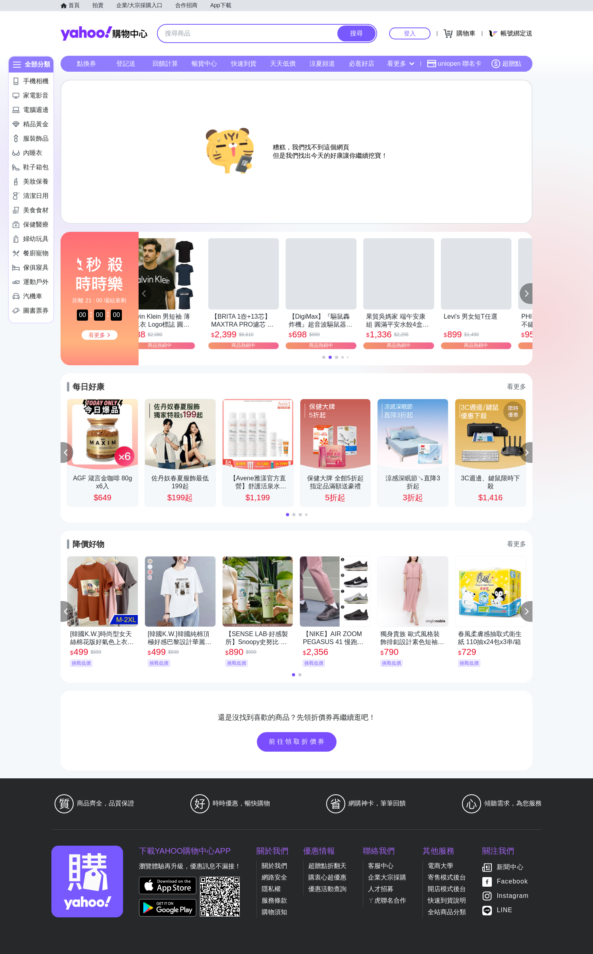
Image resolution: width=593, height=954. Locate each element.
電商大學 (440, 865)
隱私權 (271, 888)
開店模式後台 (447, 888)
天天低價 (283, 63)
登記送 (125, 63)
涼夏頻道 (322, 63)
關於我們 (274, 865)
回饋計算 (165, 63)
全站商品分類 (447, 912)
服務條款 (274, 900)
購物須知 (274, 912)
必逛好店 (361, 63)
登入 (410, 33)
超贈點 (506, 64)
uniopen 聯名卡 (454, 64)
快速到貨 (243, 63)
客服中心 (380, 865)
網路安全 (274, 877)
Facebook (512, 881)
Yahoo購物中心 (104, 33)
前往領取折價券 (297, 741)
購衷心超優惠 (327, 877)
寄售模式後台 (447, 877)
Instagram (512, 896)
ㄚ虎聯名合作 (387, 900)
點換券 (86, 63)
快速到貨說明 (447, 900)
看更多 (400, 63)
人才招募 (380, 888)
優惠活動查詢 (327, 888)
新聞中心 (510, 867)
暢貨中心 (204, 63)
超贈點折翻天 (327, 865)
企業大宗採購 (387, 877)
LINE (505, 910)
